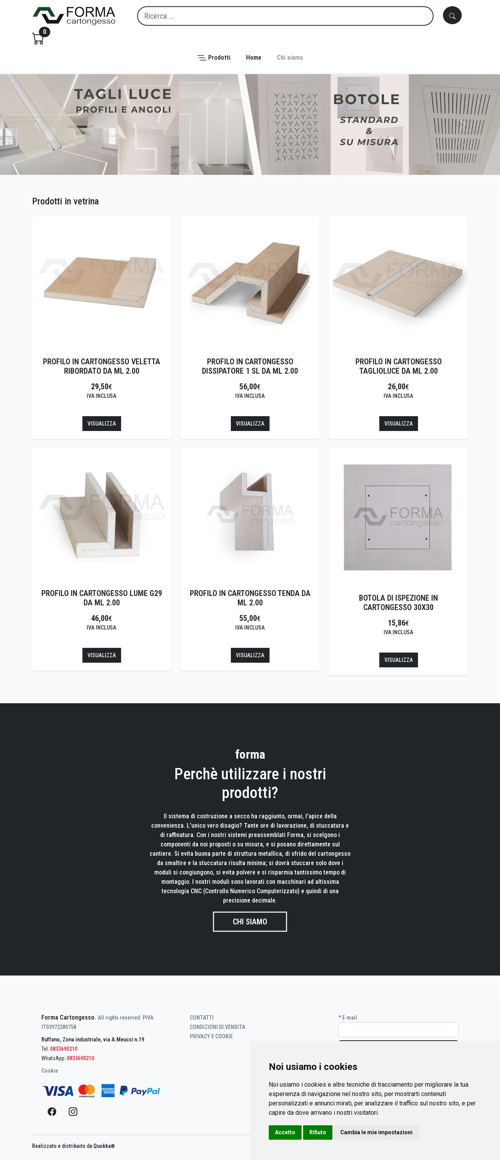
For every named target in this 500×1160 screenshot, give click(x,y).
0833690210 (63, 1049)
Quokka (104, 1146)
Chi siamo (250, 921)
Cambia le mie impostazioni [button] (376, 1132)
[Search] (285, 16)
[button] (213, 58)
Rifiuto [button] (317, 1132)
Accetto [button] (285, 1132)
